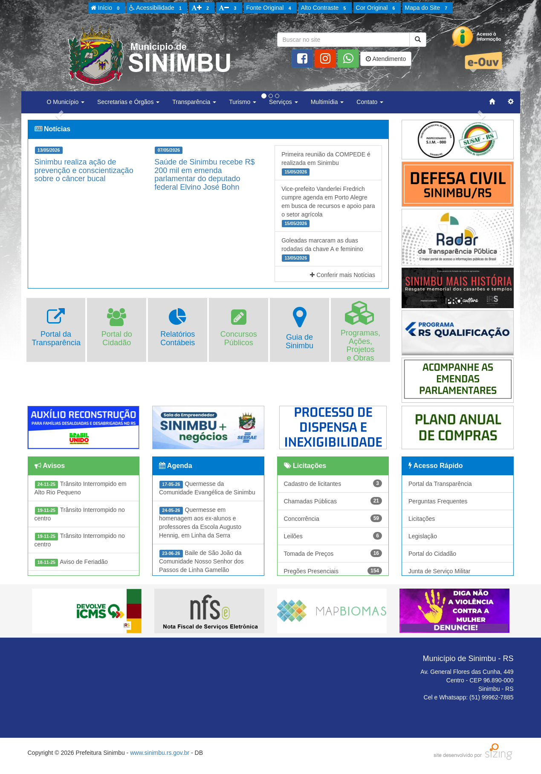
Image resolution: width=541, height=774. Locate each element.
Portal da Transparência (440, 483)
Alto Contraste (325, 8)
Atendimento (386, 58)
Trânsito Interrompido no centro (80, 514)
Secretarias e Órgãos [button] (128, 101)
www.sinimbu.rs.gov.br (159, 752)
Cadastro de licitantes (333, 483)
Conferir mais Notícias (342, 274)
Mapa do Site (427, 8)
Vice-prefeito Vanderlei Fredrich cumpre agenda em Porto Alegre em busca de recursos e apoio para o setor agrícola (328, 206)
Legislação (422, 536)
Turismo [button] (242, 101)
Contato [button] (369, 101)
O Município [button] (66, 101)
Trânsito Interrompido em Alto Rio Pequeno (81, 488)
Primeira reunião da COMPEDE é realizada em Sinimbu (325, 163)
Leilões (333, 536)
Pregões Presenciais (333, 571)
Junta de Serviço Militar (439, 571)
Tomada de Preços (333, 553)
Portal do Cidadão (432, 553)
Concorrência (333, 518)
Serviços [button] (283, 101)
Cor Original (377, 8)
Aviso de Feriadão (71, 562)
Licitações (421, 518)
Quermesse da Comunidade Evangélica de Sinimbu (207, 488)
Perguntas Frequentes (438, 501)
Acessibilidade (156, 8)
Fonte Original (270, 8)
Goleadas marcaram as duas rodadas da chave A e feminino (322, 249)
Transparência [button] (194, 101)
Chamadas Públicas (333, 501)
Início (106, 8)
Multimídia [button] (327, 101)
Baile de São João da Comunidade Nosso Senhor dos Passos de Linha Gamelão (201, 561)
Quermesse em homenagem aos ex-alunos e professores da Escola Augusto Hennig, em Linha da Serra (200, 522)
